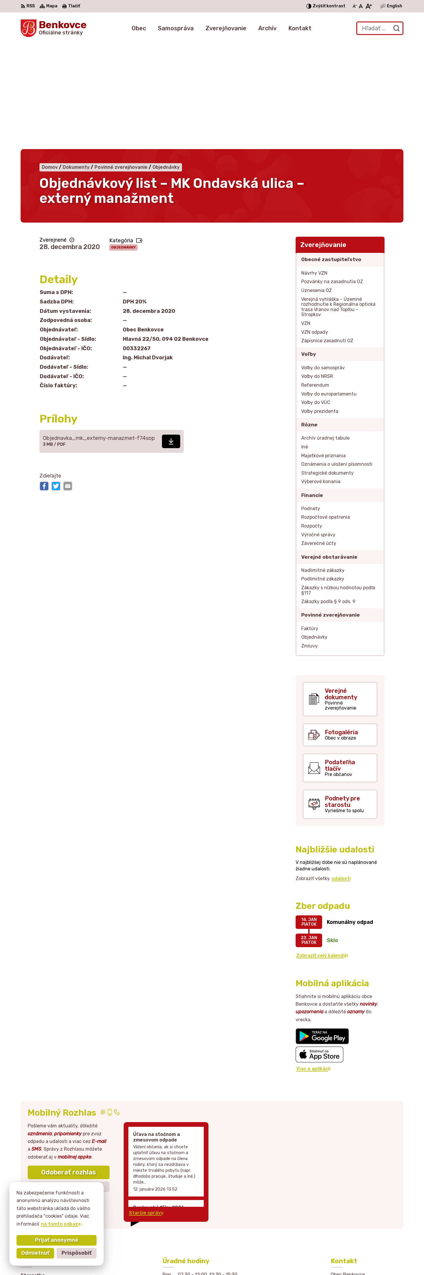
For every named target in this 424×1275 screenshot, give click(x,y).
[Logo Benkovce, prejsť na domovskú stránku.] (54, 28)
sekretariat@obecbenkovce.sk (367, 1227)
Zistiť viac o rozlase (69, 1079)
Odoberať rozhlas (68, 1065)
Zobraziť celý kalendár (322, 848)
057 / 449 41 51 (349, 1220)
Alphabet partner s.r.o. (217, 1259)
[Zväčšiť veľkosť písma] (368, 6)
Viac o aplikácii (313, 961)
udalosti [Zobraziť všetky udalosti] (341, 771)
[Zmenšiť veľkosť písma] (354, 6)
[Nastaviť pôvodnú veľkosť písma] (361, 6)
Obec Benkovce (305, 1259)
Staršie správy (146, 1106)
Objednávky (123, 140)
